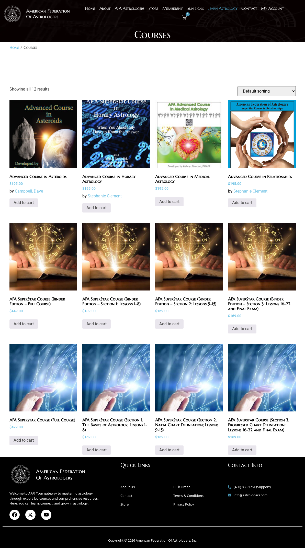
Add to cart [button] (24, 202)
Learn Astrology (222, 8)
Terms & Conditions (188, 495)
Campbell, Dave (29, 191)
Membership (172, 8)
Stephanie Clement (105, 196)
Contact (249, 8)
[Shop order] (267, 91)
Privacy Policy (183, 504)
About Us (127, 487)
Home (90, 8)
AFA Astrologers (129, 8)
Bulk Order (181, 487)
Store (153, 8)
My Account (272, 8)
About (105, 8)
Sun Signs (195, 8)
